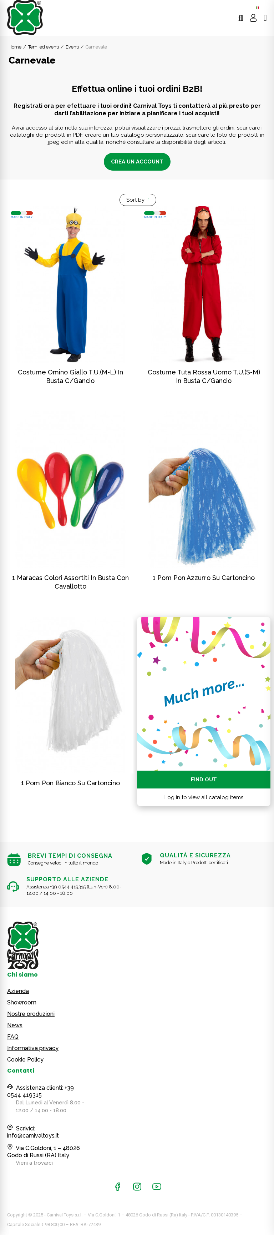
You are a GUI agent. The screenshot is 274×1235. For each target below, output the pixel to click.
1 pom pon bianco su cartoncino (70, 783)
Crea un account (137, 161)
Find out (204, 779)
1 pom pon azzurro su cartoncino (204, 577)
